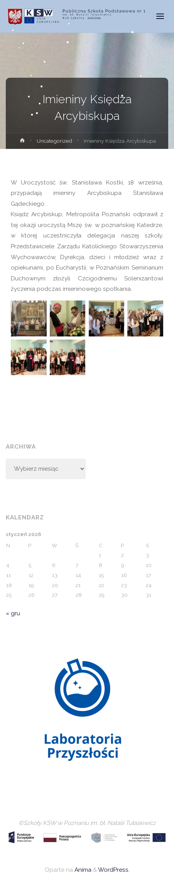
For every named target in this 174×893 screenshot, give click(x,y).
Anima (82, 869)
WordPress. (114, 869)
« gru (13, 613)
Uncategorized (54, 141)
